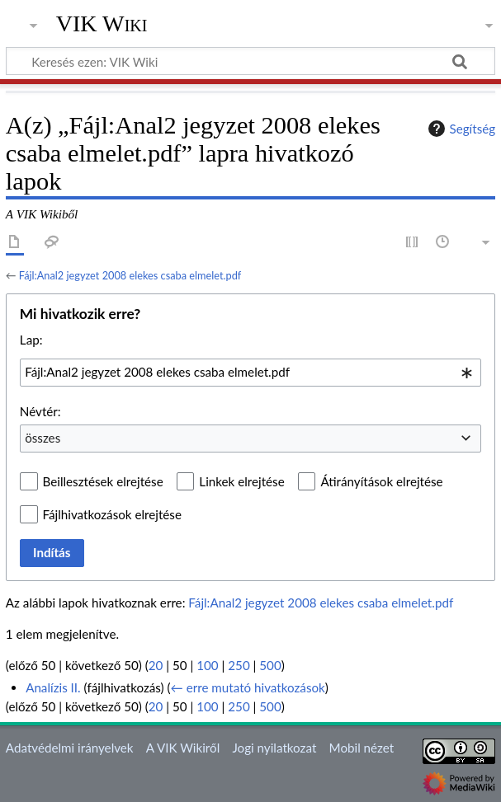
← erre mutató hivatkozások (248, 687)
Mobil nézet (362, 747)
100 (207, 665)
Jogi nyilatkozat (274, 747)
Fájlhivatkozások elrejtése (112, 514)
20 (156, 665)
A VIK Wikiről (183, 747)
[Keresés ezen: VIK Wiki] (250, 61)
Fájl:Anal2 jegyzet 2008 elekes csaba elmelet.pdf (130, 275)
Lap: (31, 339)
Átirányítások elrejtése (381, 481)
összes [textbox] (42, 437)
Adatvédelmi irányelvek (70, 747)
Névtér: (40, 411)
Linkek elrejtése (241, 481)
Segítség (459, 128)
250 (238, 665)
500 (270, 665)
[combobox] (250, 373)
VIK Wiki (102, 23)
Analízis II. (53, 687)
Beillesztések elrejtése (103, 481)
